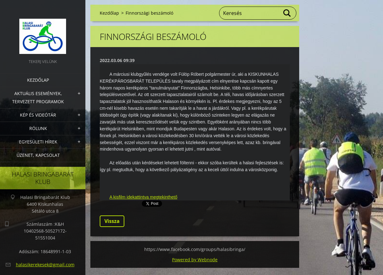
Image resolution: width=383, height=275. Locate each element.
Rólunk (38, 128)
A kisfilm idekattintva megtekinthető (143, 197)
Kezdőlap (38, 80)
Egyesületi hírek (38, 142)
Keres (287, 13)
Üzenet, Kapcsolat (38, 155)
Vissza (112, 221)
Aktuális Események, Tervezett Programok (38, 97)
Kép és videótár (38, 115)
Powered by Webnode (195, 260)
